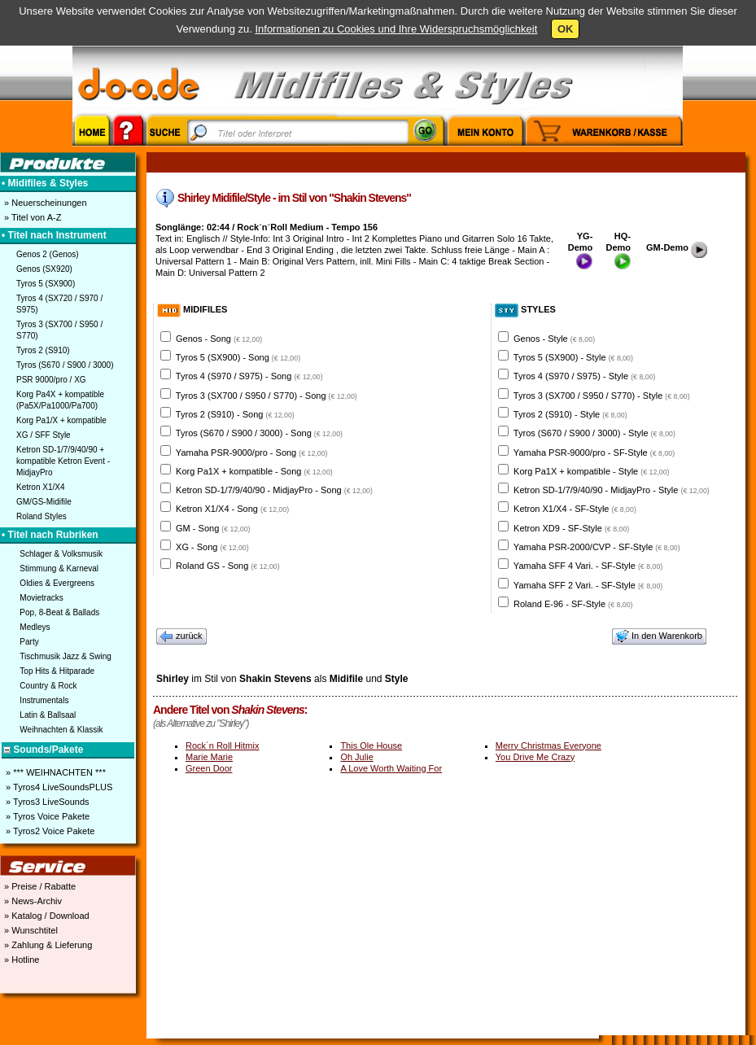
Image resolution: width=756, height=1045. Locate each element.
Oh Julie (356, 757)
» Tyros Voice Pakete (46, 816)
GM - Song (213, 528)
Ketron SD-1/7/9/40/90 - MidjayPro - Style (611, 490)
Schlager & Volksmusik (61, 553)
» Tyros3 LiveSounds (46, 802)
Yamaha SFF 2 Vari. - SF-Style (587, 585)
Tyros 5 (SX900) (45, 283)
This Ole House (371, 745)
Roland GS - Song (228, 566)
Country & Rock (48, 685)
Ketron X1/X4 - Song (232, 509)
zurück (181, 636)
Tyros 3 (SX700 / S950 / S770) (59, 330)
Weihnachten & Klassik (61, 729)
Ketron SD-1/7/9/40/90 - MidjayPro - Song (274, 490)
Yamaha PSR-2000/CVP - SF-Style (596, 547)
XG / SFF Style (43, 435)
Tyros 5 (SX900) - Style (573, 357)
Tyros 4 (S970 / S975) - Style (584, 376)
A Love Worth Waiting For (391, 768)
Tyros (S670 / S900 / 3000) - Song (259, 433)
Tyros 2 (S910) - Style (570, 414)
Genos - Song (219, 338)
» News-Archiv (32, 901)
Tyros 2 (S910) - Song (235, 414)
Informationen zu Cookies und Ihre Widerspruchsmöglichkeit (396, 29)
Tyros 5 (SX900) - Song (238, 357)
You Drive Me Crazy (535, 757)
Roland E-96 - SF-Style (572, 604)
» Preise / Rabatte (39, 886)
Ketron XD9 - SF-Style (571, 528)
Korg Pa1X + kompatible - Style (591, 471)
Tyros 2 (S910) (43, 350)
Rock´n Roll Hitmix (222, 745)
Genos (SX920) (44, 269)
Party (29, 641)
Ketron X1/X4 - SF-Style (574, 509)
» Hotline (20, 959)
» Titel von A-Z (31, 217)
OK (565, 29)
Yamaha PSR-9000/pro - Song (252, 452)
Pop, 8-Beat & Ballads (59, 612)
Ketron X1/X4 (40, 487)
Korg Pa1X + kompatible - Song (254, 471)
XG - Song (212, 547)
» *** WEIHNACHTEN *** (54, 772)
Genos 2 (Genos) (47, 254)
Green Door (209, 768)
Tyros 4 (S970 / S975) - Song (249, 376)
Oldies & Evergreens (57, 583)
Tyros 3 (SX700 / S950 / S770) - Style (601, 395)
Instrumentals (44, 700)
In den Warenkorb (659, 636)
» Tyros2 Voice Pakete (48, 831)
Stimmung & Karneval (59, 568)
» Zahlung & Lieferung (47, 945)
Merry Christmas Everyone (548, 745)
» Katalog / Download (46, 915)
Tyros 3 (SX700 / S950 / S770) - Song (266, 395)
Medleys (35, 627)
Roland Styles (41, 516)
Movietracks (41, 597)
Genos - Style (554, 338)
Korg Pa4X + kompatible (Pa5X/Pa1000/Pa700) (60, 400)
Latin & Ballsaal (48, 715)
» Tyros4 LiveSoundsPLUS (57, 787)
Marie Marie (209, 757)
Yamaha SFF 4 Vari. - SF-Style (587, 566)
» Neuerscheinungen (44, 203)
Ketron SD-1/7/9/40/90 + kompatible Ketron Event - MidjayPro (63, 461)
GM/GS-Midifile (44, 501)
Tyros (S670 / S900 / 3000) (65, 365)
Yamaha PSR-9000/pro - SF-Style (594, 452)
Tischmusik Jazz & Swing (65, 656)
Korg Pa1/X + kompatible (61, 420)
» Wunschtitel (30, 930)
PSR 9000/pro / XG (51, 379)
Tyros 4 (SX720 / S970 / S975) (59, 304)
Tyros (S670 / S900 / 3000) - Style (594, 433)
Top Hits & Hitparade (57, 671)
